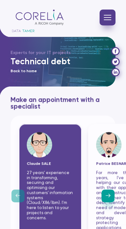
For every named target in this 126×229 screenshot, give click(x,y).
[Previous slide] (17, 196)
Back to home (23, 71)
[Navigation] (108, 17)
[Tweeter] (115, 62)
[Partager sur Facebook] (115, 51)
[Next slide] (108, 196)
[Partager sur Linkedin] (115, 72)
